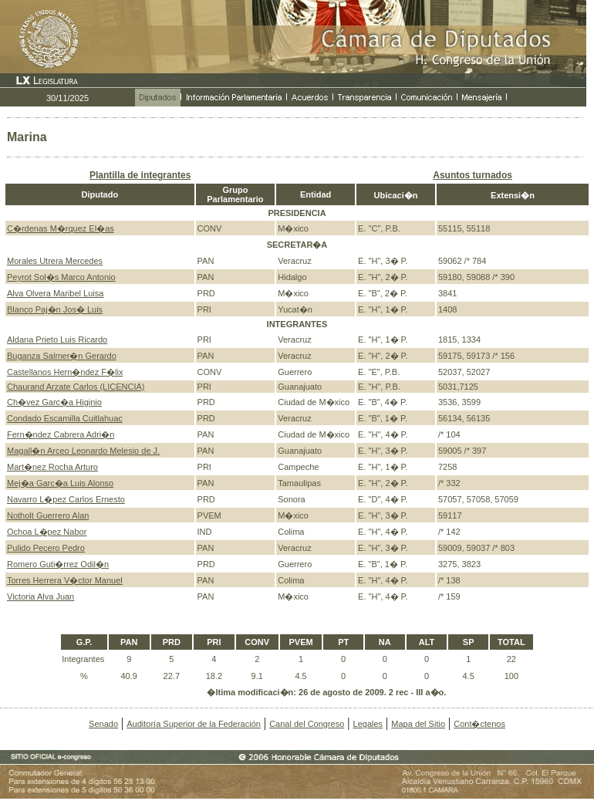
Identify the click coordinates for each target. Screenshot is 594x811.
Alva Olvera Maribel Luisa (55, 293)
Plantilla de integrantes (140, 175)
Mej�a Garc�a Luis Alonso (60, 483)
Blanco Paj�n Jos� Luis (55, 309)
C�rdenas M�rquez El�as (60, 228)
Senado (103, 723)
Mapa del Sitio (418, 723)
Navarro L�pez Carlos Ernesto (66, 499)
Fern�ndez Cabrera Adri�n (60, 434)
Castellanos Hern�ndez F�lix (65, 372)
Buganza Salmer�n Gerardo (61, 355)
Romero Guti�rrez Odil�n (58, 564)
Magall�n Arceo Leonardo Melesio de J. (83, 450)
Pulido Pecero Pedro (46, 547)
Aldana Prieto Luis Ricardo (57, 339)
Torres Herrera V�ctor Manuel (65, 580)
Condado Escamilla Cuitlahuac (65, 418)
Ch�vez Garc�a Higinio (54, 402)
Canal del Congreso (306, 723)
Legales (368, 723)
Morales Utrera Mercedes (55, 260)
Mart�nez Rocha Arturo (52, 466)
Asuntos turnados (472, 175)
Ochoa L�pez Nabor (46, 531)
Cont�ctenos (479, 723)
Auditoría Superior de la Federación (194, 723)
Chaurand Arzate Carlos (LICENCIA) (76, 386)
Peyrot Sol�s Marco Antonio (61, 277)
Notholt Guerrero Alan (48, 515)
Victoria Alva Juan (40, 596)
